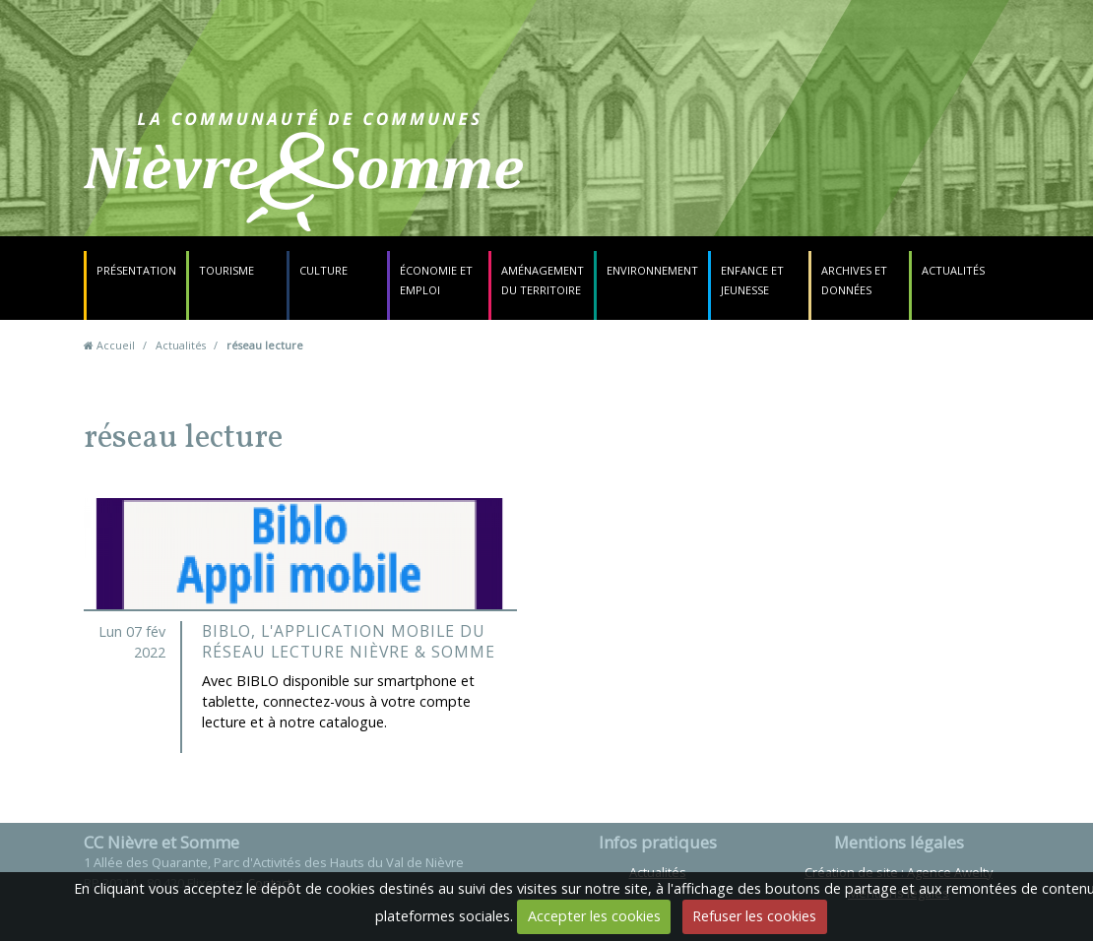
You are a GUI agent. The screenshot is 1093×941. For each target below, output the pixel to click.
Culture (323, 270)
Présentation (136, 270)
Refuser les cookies (754, 916)
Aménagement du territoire (542, 280)
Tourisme (226, 270)
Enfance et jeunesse (752, 280)
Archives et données (854, 280)
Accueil (115, 345)
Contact (671, 181)
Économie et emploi (436, 280)
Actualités (953, 270)
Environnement (652, 270)
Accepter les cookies (594, 916)
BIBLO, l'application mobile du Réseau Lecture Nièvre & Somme (348, 641)
